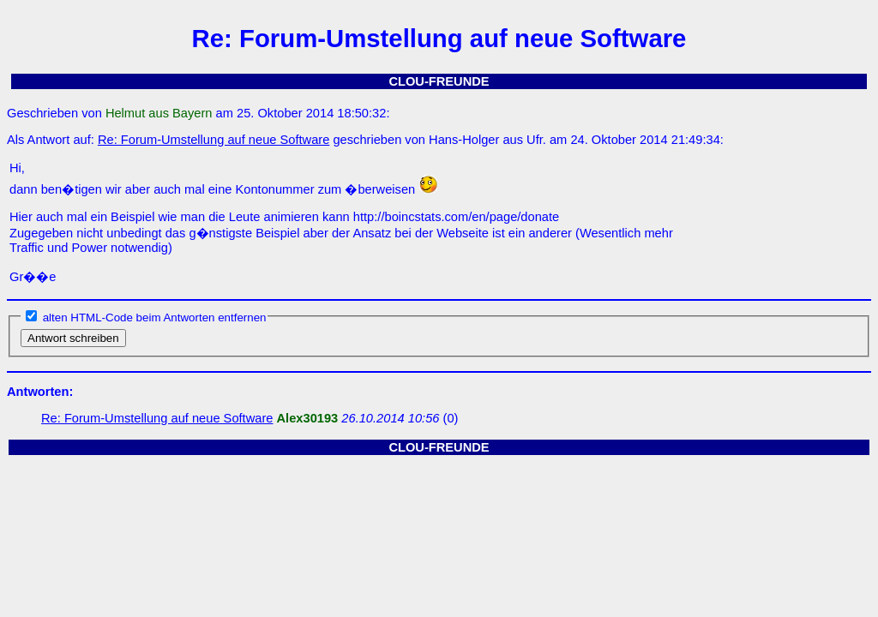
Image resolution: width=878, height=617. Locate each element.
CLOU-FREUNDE (438, 81)
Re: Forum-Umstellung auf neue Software (213, 140)
